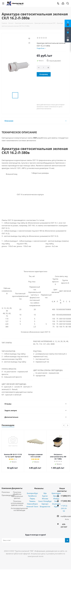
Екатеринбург (32, 493)
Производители (8, 495)
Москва (45, 498)
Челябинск (32, 496)
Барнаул (45, 504)
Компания (6, 488)
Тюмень (32, 501)
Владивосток (45, 506)
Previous (64, 425)
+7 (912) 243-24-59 (64, 508)
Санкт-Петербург (45, 501)
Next (67, 425)
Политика (6, 492)
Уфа (44, 493)
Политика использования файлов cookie (17, 503)
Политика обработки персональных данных (17, 495)
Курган (45, 496)
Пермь (32, 498)
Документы (17, 488)
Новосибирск (32, 504)
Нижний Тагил (32, 506)
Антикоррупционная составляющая (19, 509)
